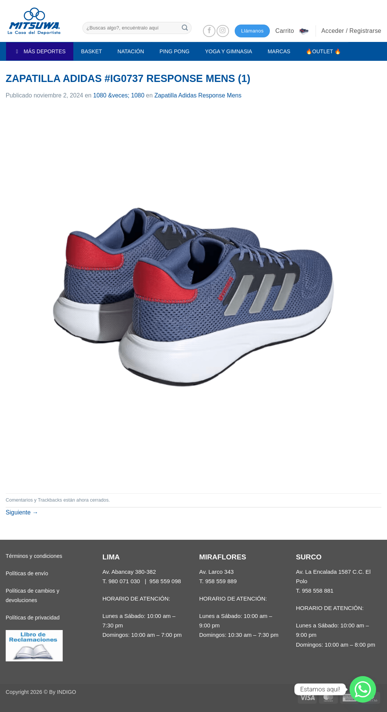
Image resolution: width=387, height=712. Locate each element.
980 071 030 (124, 581)
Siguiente (22, 512)
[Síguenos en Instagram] (223, 31)
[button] (292, 31)
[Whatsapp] (363, 689)
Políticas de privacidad (33, 618)
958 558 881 (318, 590)
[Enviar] (184, 28)
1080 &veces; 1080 (118, 95)
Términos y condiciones (34, 556)
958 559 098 (165, 581)
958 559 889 (221, 581)
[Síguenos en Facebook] (209, 31)
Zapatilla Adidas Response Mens (197, 95)
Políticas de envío (27, 573)
